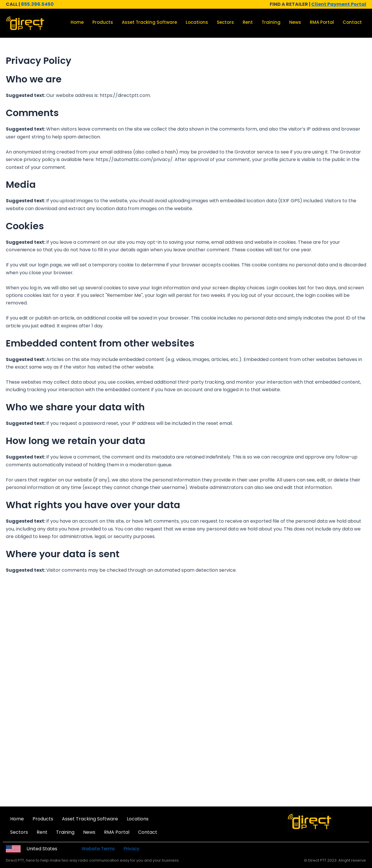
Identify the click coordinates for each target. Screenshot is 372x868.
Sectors (225, 22)
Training (271, 22)
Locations (197, 22)
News (295, 22)
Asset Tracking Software (149, 22)
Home (77, 22)
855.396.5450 (37, 4)
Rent (248, 22)
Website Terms (99, 848)
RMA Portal (322, 22)
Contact (352, 22)
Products (102, 22)
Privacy (132, 848)
